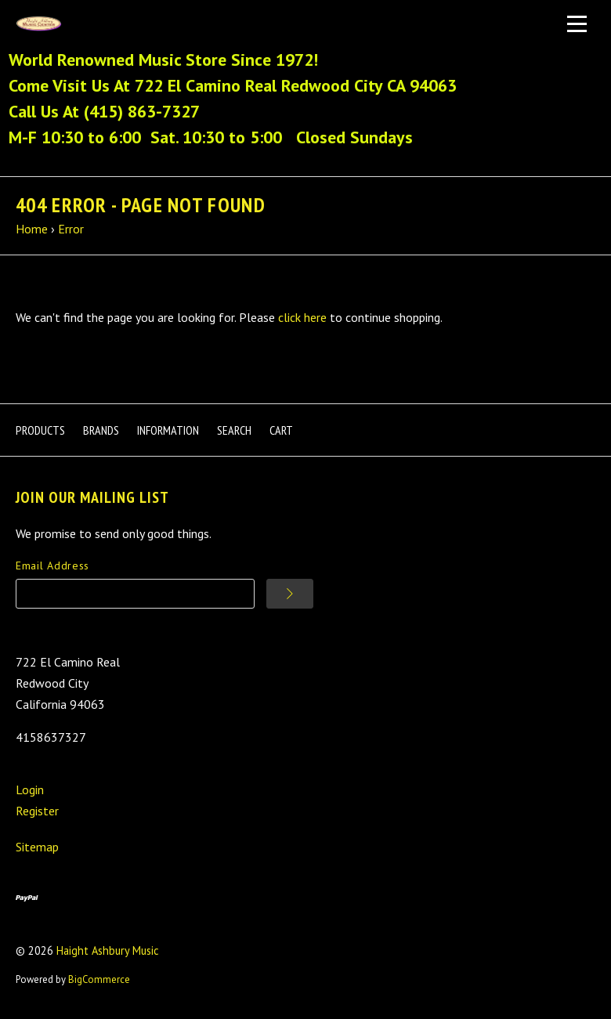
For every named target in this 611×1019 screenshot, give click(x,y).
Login (30, 789)
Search (234, 430)
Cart (281, 430)
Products (40, 430)
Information (168, 430)
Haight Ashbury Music (107, 950)
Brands (101, 430)
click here (302, 317)
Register (37, 810)
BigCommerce (99, 979)
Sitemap (37, 847)
